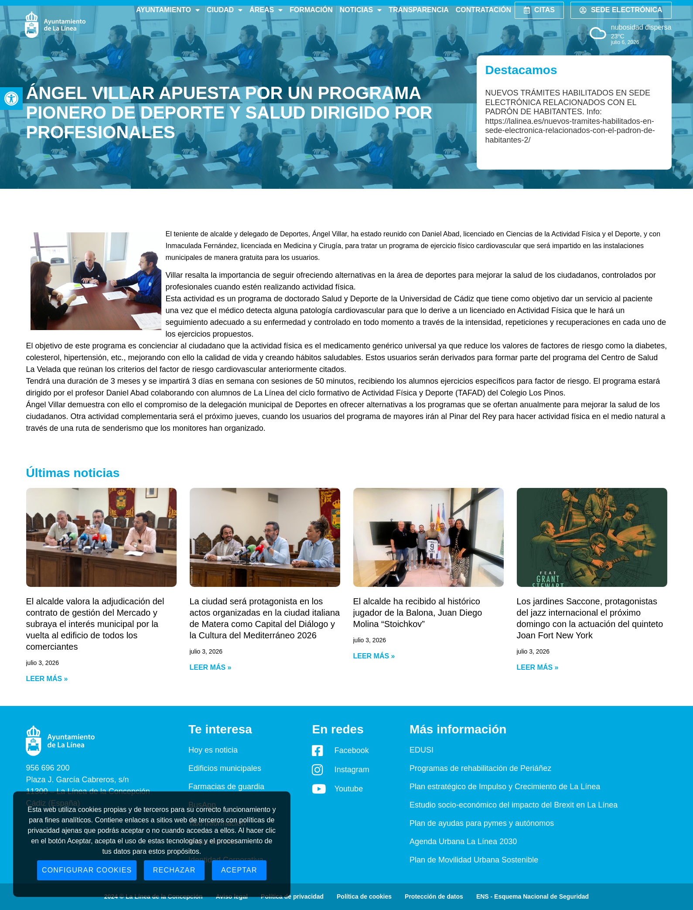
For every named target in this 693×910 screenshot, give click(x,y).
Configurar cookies (87, 870)
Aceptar (239, 870)
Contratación (483, 10)
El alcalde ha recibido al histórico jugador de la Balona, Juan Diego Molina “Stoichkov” (417, 612)
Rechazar (174, 870)
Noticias (361, 10)
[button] (11, 98)
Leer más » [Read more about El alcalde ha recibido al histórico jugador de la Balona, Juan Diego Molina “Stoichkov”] (374, 656)
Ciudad (224, 10)
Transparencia (418, 10)
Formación (311, 10)
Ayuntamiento (168, 10)
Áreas (266, 10)
